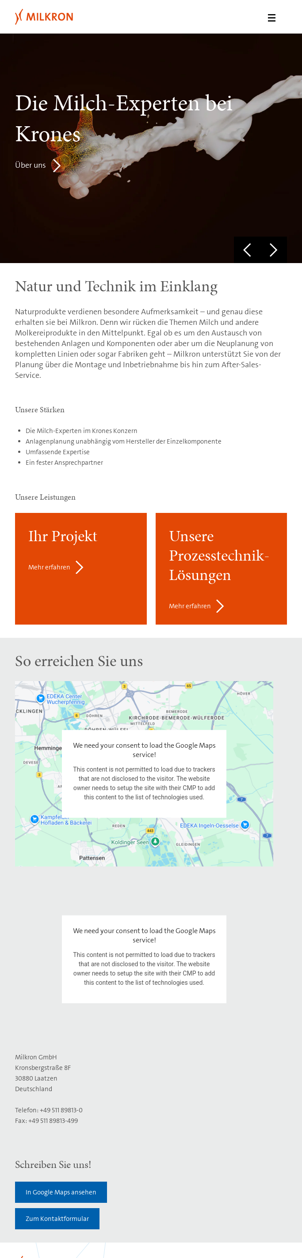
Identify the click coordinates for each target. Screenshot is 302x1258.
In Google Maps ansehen (61, 1006)
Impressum (30, 1237)
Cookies (166, 1237)
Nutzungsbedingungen (80, 1237)
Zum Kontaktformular (57, 1033)
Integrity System (37, 1246)
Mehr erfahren (49, 567)
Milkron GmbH (49, 17)
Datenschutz (133, 1237)
